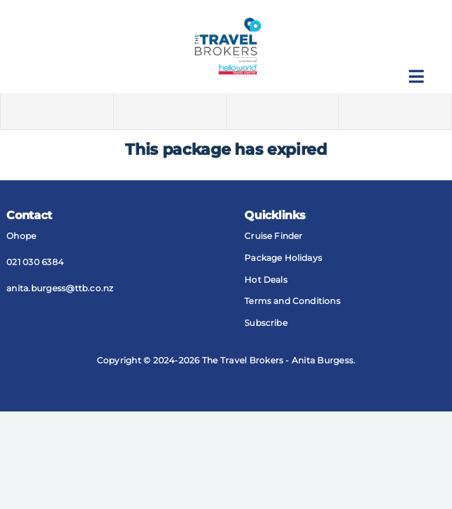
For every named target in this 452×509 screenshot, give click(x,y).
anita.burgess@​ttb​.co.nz (60, 288)
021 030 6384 (35, 262)
